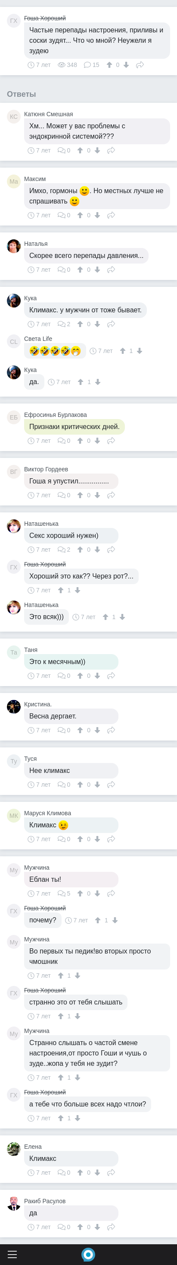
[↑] (110, 64)
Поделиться (140, 64)
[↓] (125, 64)
